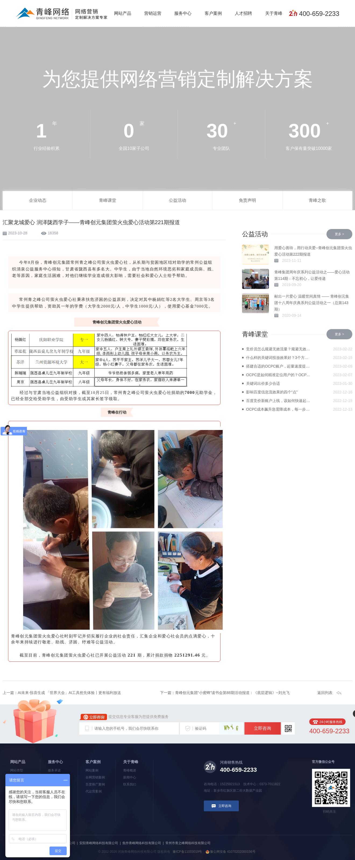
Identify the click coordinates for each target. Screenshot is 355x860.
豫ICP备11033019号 (187, 852)
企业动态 (37, 200)
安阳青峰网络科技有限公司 (98, 843)
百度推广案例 (95, 784)
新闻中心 (129, 777)
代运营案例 (94, 791)
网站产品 (122, 13)
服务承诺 (54, 770)
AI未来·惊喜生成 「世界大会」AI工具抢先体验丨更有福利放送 (69, 692)
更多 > (339, 234)
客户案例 (213, 13)
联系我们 (129, 784)
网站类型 (16, 770)
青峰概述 (129, 770)
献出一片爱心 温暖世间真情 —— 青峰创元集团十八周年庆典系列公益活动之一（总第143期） (311, 302)
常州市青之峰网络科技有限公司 (188, 843)
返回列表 (324, 692)
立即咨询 (262, 728)
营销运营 (152, 13)
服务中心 (182, 13)
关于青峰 (273, 13)
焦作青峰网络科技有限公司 (141, 843)
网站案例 (92, 770)
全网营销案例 (95, 777)
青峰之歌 (317, 200)
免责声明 (247, 200)
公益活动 (177, 200)
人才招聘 (243, 13)
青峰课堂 (107, 200)
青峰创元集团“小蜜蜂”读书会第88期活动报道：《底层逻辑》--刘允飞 (232, 692)
